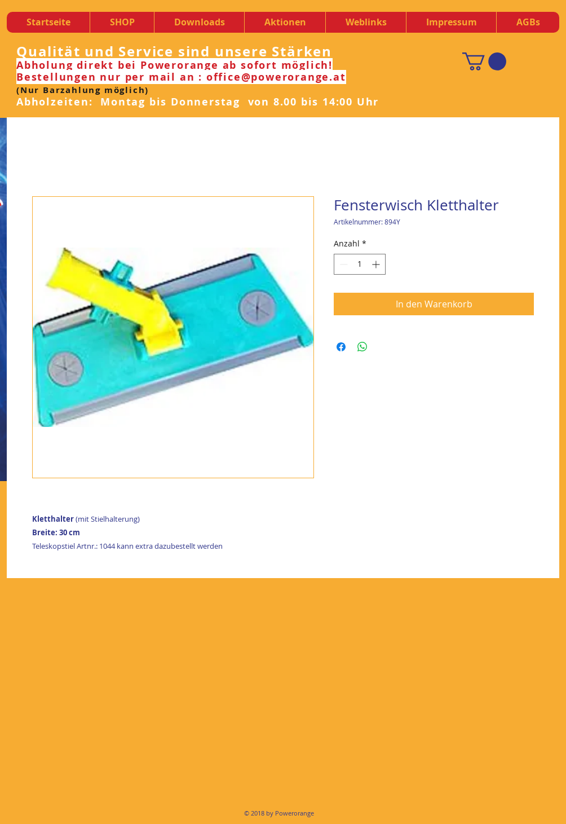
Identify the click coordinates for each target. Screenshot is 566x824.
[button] (199, 22)
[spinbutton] (360, 264)
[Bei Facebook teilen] (341, 347)
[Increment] (377, 264)
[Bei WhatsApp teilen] (362, 347)
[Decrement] (342, 264)
